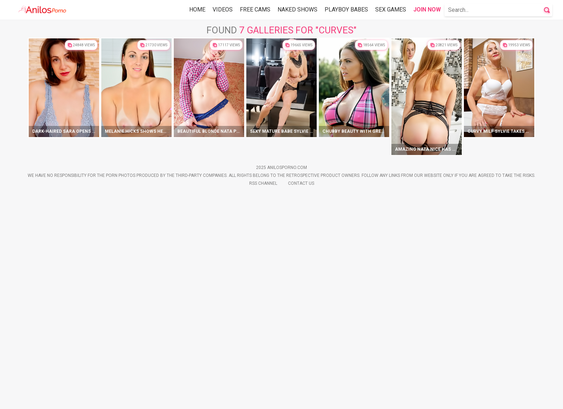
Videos (223, 9)
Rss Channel (263, 398)
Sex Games (390, 9)
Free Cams (255, 9)
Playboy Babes (346, 9)
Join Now (427, 9)
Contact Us (301, 398)
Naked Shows (297, 9)
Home (197, 9)
